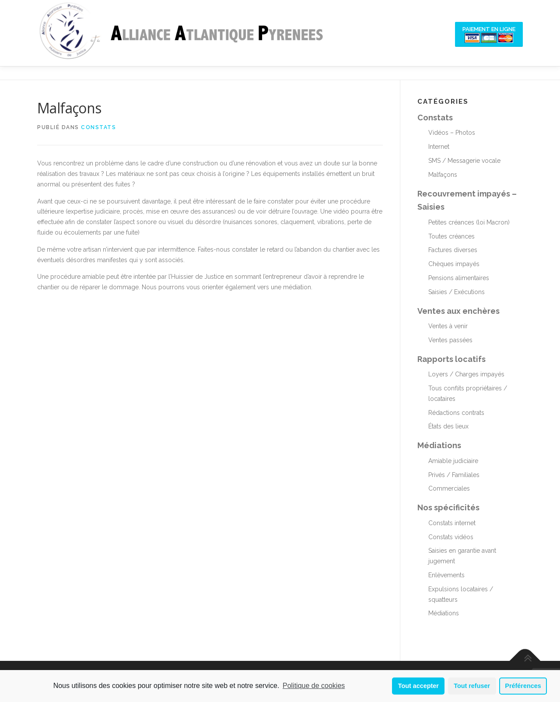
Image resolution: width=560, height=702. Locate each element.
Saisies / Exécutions (456, 291)
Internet (438, 146)
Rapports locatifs (451, 359)
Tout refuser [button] (472, 685)
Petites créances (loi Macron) (469, 222)
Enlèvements (446, 575)
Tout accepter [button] (418, 685)
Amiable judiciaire (453, 460)
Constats (98, 127)
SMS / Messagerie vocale (464, 160)
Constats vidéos (450, 537)
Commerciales (449, 488)
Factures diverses (452, 249)
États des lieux (448, 426)
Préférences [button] (523, 685)
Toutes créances (451, 236)
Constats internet (452, 522)
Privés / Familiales (454, 474)
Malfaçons (442, 174)
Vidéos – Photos (451, 132)
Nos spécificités (448, 507)
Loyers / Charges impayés (466, 374)
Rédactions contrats (456, 412)
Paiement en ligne (488, 34)
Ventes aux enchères (458, 311)
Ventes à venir (448, 326)
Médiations (439, 445)
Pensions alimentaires (458, 277)
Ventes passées (450, 340)
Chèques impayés (454, 263)
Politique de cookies (314, 685)
